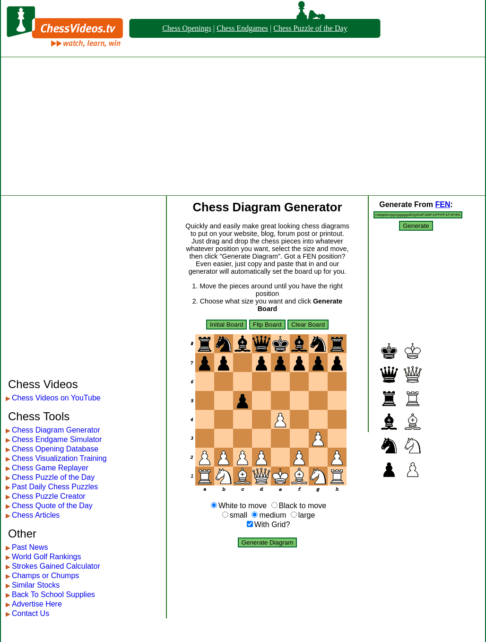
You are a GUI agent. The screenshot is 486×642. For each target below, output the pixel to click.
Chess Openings (186, 28)
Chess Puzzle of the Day (310, 28)
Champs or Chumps (45, 576)
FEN (442, 204)
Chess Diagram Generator (56, 430)
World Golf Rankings (46, 557)
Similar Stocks (36, 585)
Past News (30, 547)
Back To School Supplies (53, 594)
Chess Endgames (242, 28)
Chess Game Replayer (50, 468)
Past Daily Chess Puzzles (55, 487)
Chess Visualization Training (59, 458)
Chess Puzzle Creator (49, 496)
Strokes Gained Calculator (56, 566)
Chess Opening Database (55, 449)
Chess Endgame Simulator (57, 439)
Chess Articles (36, 515)
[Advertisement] (243, 126)
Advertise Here (37, 604)
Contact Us (30, 613)
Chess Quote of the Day (52, 506)
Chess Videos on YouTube (56, 398)
